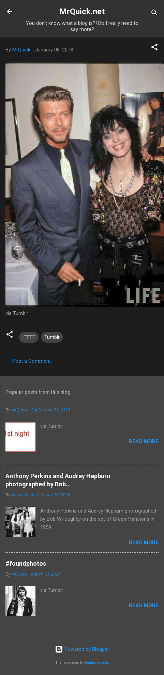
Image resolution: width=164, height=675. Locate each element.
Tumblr (52, 337)
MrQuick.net (82, 11)
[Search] (154, 13)
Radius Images (97, 662)
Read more (144, 441)
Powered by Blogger (82, 649)
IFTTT (28, 337)
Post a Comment (31, 361)
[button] (154, 48)
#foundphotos (25, 563)
